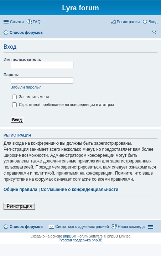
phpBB (68, 236)
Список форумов (26, 226)
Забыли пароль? (26, 87)
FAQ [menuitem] (37, 22)
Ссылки (17, 22)
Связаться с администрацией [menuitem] (82, 226)
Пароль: (12, 75)
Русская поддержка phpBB (80, 240)
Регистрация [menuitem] (128, 22)
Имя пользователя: (22, 59)
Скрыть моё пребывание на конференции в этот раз (63, 104)
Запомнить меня (30, 97)
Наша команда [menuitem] (131, 226)
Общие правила (20, 189)
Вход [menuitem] (153, 22)
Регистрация (19, 206)
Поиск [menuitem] (155, 33)
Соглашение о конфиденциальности (80, 189)
